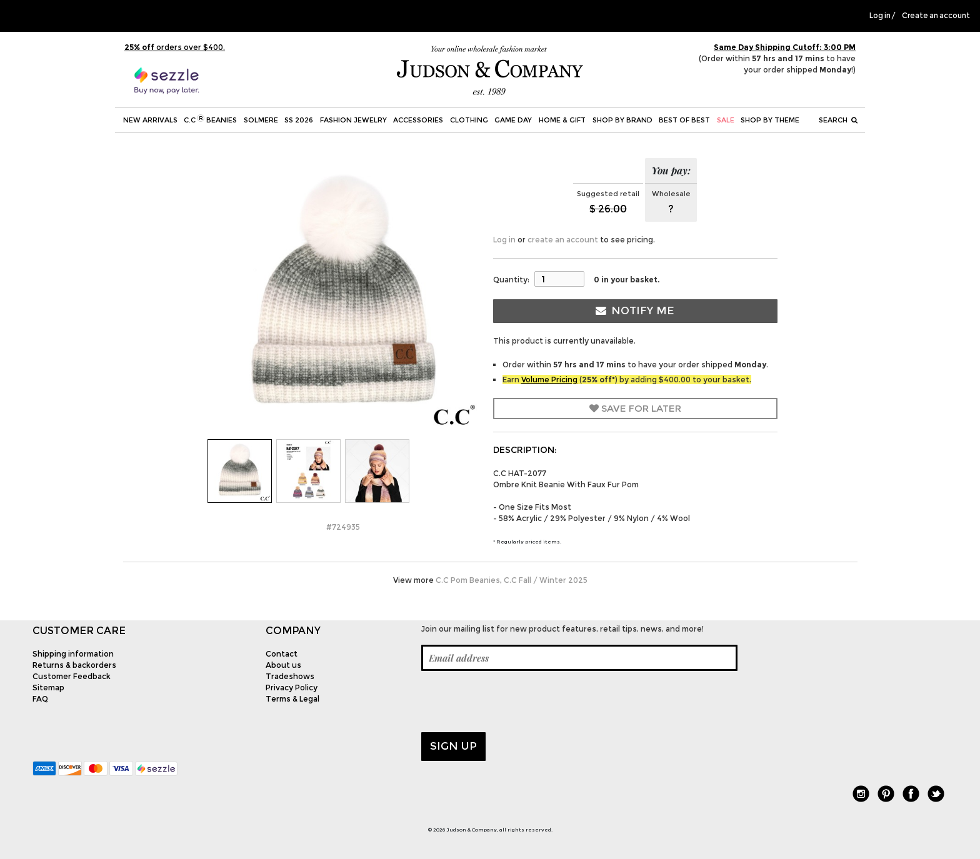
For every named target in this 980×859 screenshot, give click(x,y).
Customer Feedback (71, 676)
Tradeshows (290, 676)
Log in (880, 15)
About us (283, 665)
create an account (563, 239)
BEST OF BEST (684, 120)
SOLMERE (261, 120)
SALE (725, 120)
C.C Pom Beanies (468, 580)
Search (838, 120)
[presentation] (516, 701)
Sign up (453, 746)
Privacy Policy (292, 687)
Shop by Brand (622, 120)
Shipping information (73, 653)
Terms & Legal (292, 698)
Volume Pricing (549, 379)
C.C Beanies (210, 119)
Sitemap (48, 687)
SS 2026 (298, 120)
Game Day (513, 120)
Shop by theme (770, 120)
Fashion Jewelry (353, 120)
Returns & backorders (74, 665)
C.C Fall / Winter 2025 (546, 580)
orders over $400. (174, 47)
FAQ (40, 698)
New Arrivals (150, 120)
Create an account (936, 15)
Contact (282, 653)
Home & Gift (562, 120)
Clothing (469, 120)
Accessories (418, 120)
